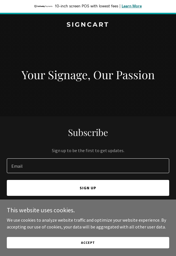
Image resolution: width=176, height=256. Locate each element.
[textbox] (88, 165)
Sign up (88, 187)
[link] (88, 25)
